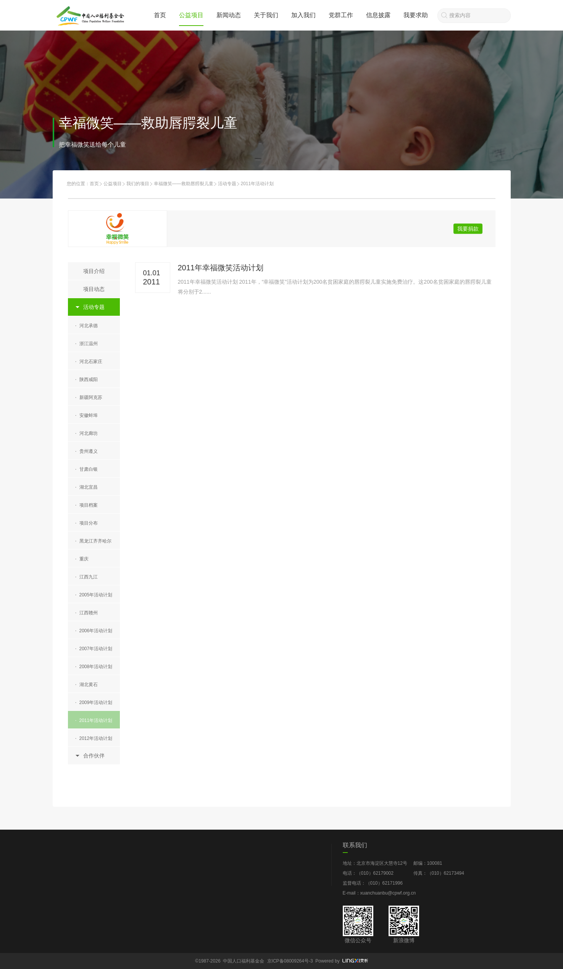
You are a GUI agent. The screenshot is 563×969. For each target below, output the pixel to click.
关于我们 (266, 15)
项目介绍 (94, 271)
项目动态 (94, 289)
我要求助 (415, 15)
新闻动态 (228, 15)
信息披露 (378, 15)
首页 (160, 15)
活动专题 (227, 183)
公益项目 (191, 15)
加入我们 (303, 15)
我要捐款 (468, 229)
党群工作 (341, 15)
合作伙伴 (94, 756)
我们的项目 (137, 183)
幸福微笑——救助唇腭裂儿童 (183, 183)
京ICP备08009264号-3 (290, 961)
